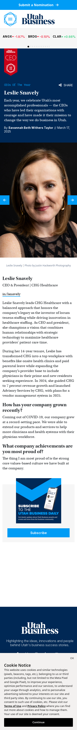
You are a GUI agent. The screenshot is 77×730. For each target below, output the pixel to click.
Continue (38, 722)
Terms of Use (12, 706)
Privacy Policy (37, 706)
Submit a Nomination (38, 5)
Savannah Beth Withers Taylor (30, 127)
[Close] (72, 658)
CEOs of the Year (17, 84)
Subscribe (38, 533)
